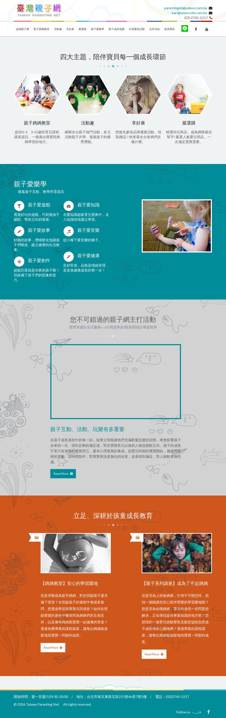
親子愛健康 (88, 255)
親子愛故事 (39, 230)
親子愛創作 (39, 260)
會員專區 (169, 29)
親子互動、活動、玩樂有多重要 (87, 430)
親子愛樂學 (97, 29)
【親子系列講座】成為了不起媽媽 (175, 583)
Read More (63, 473)
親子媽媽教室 (41, 29)
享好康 (70, 29)
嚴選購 (83, 29)
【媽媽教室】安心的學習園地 (69, 583)
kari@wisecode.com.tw (189, 13)
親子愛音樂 (88, 230)
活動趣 (58, 29)
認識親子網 (22, 29)
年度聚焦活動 (137, 29)
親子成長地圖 (116, 29)
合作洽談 (154, 29)
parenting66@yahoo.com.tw (185, 8)
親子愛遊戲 (39, 205)
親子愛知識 (88, 205)
